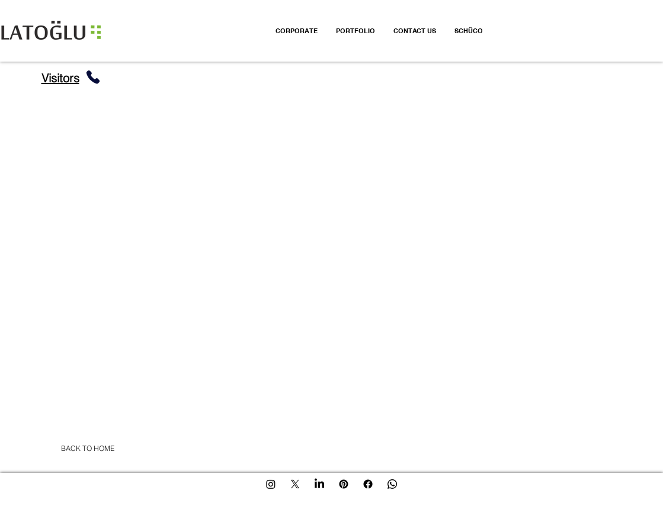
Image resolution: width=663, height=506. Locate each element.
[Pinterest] (344, 484)
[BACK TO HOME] (88, 448)
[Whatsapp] (392, 484)
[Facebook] (368, 484)
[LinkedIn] (319, 484)
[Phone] (93, 77)
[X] (295, 484)
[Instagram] (271, 484)
